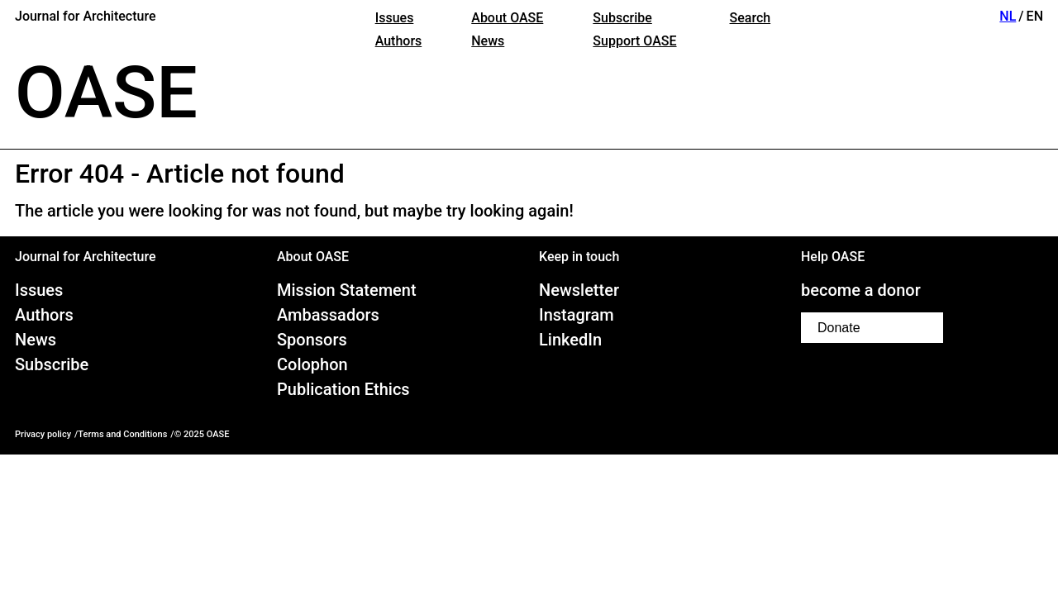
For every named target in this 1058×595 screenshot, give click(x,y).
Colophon (312, 364)
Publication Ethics (343, 389)
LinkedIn (570, 340)
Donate (838, 328)
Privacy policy (43, 434)
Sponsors (312, 340)
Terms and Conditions (122, 434)
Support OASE (634, 41)
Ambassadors (328, 315)
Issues (394, 18)
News (487, 41)
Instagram (576, 315)
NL (1007, 16)
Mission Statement (347, 290)
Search (750, 18)
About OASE (507, 18)
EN (1035, 16)
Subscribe (622, 18)
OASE (106, 92)
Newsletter (579, 290)
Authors (398, 41)
